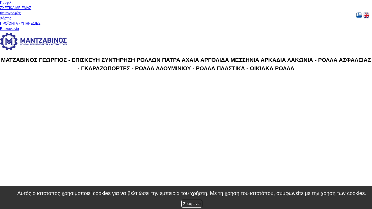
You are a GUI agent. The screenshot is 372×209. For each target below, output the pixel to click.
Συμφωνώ (191, 203)
